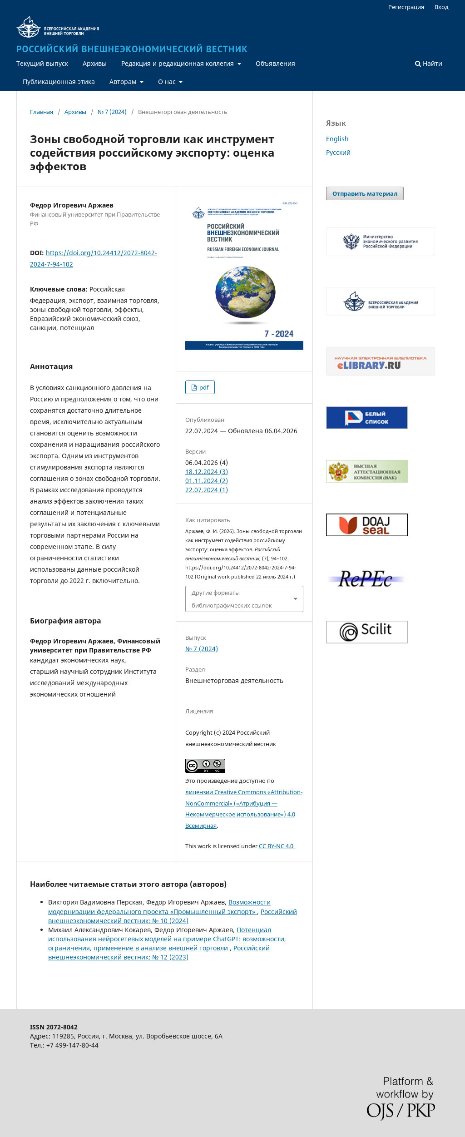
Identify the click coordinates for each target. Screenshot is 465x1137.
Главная (41, 112)
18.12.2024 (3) (206, 471)
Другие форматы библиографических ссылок (232, 598)
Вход (442, 7)
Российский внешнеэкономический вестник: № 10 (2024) (172, 916)
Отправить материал (364, 193)
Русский (338, 152)
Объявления (275, 63)
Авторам (123, 81)
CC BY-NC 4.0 (277, 846)
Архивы (95, 63)
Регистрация (406, 7)
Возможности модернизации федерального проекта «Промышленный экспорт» (159, 906)
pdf (203, 387)
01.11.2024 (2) (206, 480)
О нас (168, 81)
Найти (428, 63)
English (337, 138)
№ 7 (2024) (112, 112)
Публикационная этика (59, 81)
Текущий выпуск (42, 63)
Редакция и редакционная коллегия (178, 63)
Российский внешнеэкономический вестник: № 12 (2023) (159, 952)
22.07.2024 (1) (206, 489)
